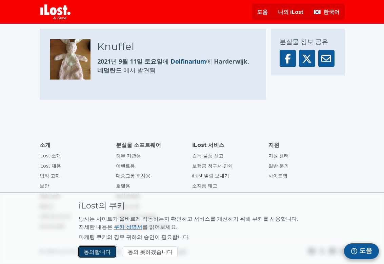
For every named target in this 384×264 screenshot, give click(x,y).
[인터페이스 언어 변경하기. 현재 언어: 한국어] (327, 11)
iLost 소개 (50, 155)
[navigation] (361, 251)
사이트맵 (277, 175)
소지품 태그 (204, 185)
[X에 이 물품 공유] (307, 58)
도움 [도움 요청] (262, 12)
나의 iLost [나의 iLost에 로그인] (291, 12)
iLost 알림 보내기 (210, 175)
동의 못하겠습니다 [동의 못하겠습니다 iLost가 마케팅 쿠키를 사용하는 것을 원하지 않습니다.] (150, 252)
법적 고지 (50, 175)
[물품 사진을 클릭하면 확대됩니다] (73, 59)
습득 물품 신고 (207, 155)
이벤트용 (125, 165)
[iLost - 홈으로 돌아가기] (56, 11)
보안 (44, 185)
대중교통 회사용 (133, 175)
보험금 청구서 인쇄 (212, 165)
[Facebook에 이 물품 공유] (288, 58)
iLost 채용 (50, 165)
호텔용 (123, 185)
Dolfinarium (188, 61)
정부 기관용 (128, 155)
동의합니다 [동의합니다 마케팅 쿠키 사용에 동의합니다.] (97, 252)
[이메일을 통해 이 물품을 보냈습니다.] (326, 58)
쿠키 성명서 (128, 226)
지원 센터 (278, 155)
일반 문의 (278, 165)
